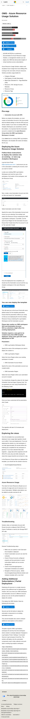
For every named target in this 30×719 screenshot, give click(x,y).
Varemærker (16, 714)
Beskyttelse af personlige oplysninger (10, 708)
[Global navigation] (1, 2)
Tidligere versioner (18, 704)
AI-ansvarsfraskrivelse (6, 704)
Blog (2, 706)
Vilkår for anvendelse (6, 714)
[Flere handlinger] (27, 5)
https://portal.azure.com (8, 164)
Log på (27, 2)
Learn (3, 5)
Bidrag (7, 706)
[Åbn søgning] (23, 2)
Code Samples (10, 5)
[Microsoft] (15, 2)
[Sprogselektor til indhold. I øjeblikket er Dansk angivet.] (4, 692)
